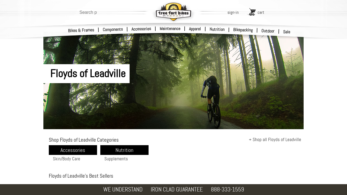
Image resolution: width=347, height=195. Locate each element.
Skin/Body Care (66, 159)
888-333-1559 (227, 189)
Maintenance (170, 28)
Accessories (141, 29)
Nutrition (217, 29)
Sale (286, 32)
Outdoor (268, 31)
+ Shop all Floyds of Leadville (275, 139)
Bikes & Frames (81, 30)
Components (113, 29)
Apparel (195, 29)
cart (261, 12)
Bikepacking (243, 30)
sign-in (233, 12)
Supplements (116, 159)
